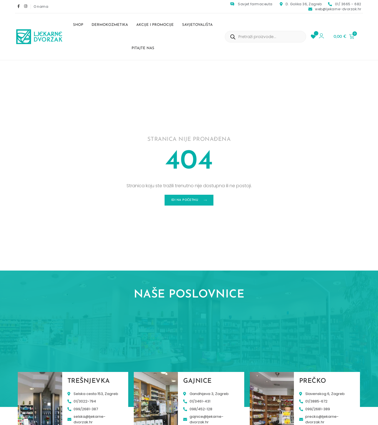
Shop (78, 25)
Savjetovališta (197, 25)
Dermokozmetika (110, 25)
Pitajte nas (143, 48)
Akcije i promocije (155, 25)
